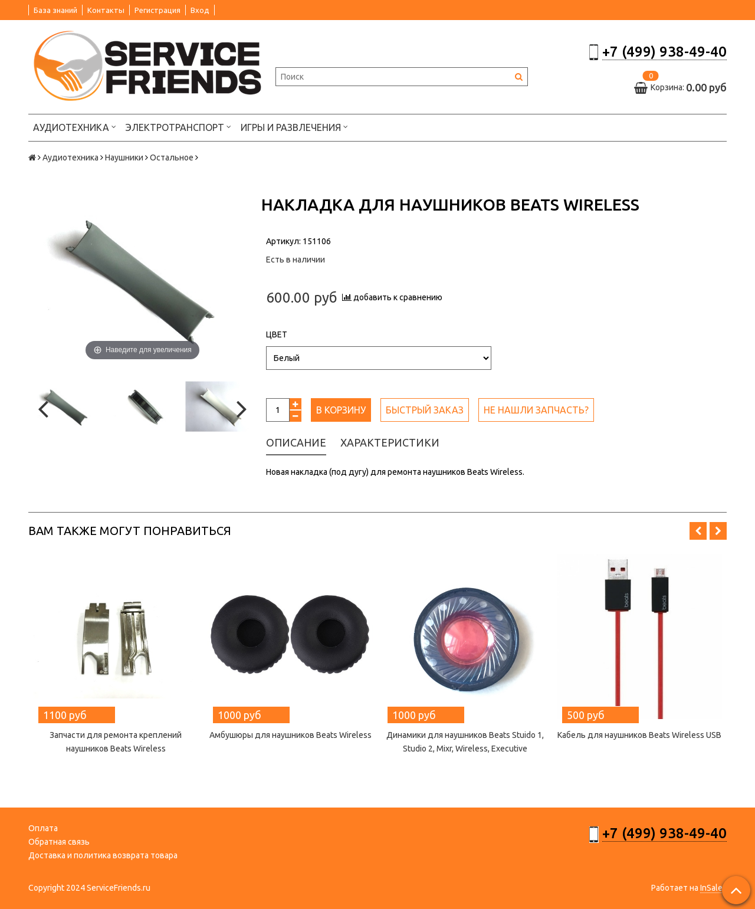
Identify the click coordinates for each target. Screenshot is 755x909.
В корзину (341, 410)
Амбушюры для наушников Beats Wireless (290, 735)
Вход (200, 10)
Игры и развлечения (294, 126)
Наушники (124, 157)
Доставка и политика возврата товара (103, 855)
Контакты (105, 10)
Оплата (43, 828)
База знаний (55, 10)
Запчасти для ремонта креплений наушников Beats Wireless (116, 741)
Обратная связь (59, 841)
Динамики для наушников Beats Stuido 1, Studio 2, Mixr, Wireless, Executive (465, 741)
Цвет (276, 334)
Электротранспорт (178, 126)
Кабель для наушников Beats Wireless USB (639, 735)
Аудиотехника (74, 126)
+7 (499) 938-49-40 (664, 52)
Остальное (171, 157)
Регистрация (157, 10)
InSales (713, 887)
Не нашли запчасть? (536, 410)
